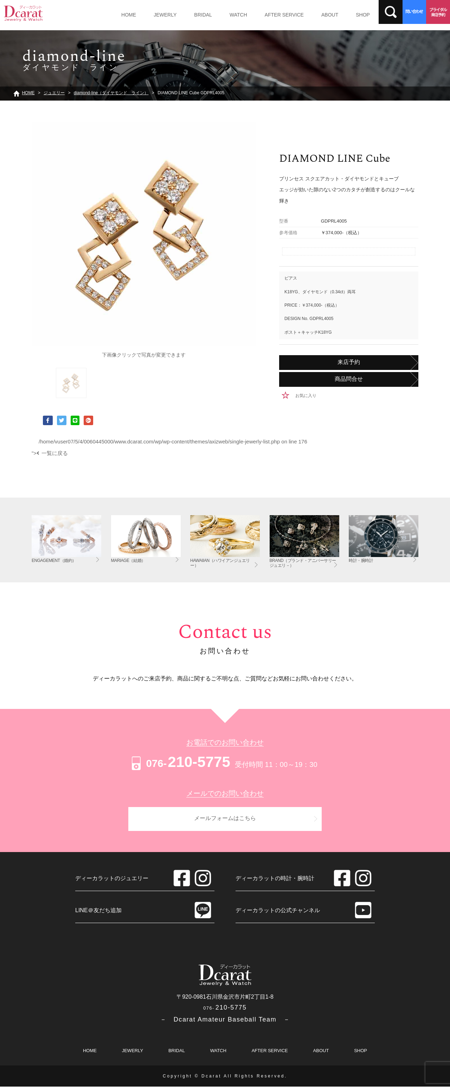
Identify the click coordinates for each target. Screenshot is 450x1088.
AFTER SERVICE (271, 15)
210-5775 (180, 762)
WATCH (228, 15)
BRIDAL (196, 15)
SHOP (345, 15)
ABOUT (314, 15)
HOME (127, 15)
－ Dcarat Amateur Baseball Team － (225, 1020)
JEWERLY (160, 15)
